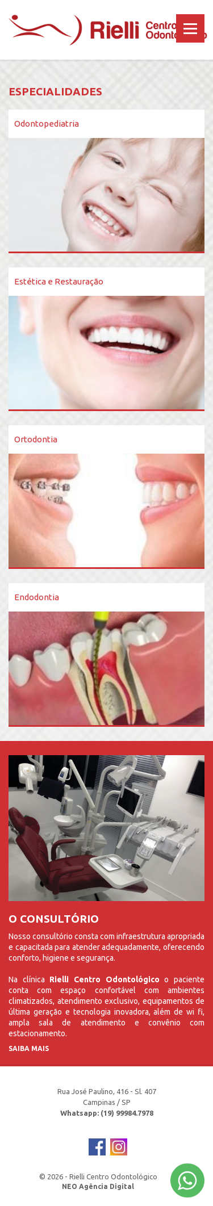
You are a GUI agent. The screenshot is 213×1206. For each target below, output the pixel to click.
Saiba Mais (29, 1048)
